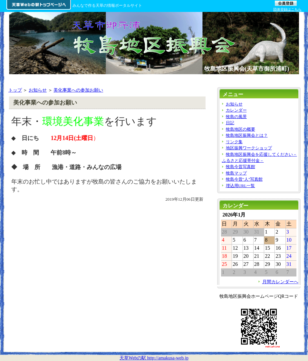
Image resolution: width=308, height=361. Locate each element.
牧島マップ (236, 173)
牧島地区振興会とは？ (247, 135)
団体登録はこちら (287, 9)
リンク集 (234, 141)
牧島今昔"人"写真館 (244, 179)
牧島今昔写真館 (240, 166)
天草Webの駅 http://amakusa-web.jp (154, 357)
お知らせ (38, 90)
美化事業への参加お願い (78, 90)
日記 (230, 122)
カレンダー (236, 110)
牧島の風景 (236, 116)
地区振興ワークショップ (249, 147)
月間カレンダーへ (280, 281)
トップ (15, 90)
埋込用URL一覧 (240, 185)
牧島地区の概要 (240, 129)
